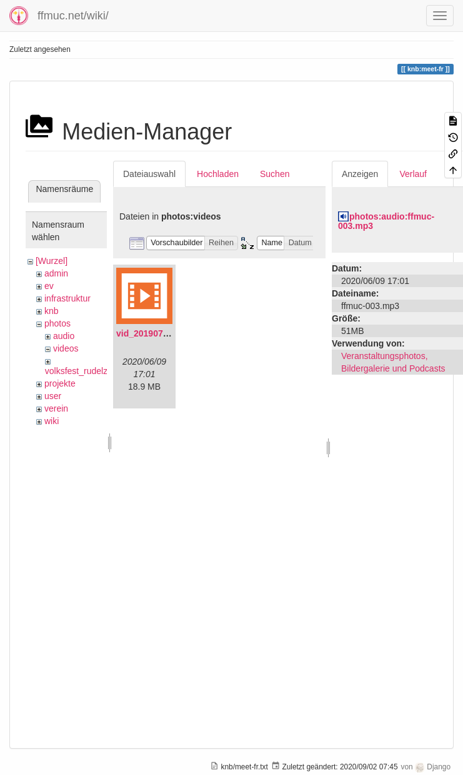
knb (51, 311)
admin (56, 273)
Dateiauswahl (149, 174)
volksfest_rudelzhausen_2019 (103, 371)
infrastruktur (67, 298)
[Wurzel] (51, 261)
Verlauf (413, 174)
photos (57, 323)
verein (56, 408)
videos (65, 348)
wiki (51, 421)
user (52, 396)
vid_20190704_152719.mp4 (171, 333)
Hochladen (218, 174)
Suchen (274, 174)
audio (63, 336)
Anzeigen (360, 174)
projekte (60, 383)
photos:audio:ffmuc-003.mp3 (386, 221)
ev (49, 286)
